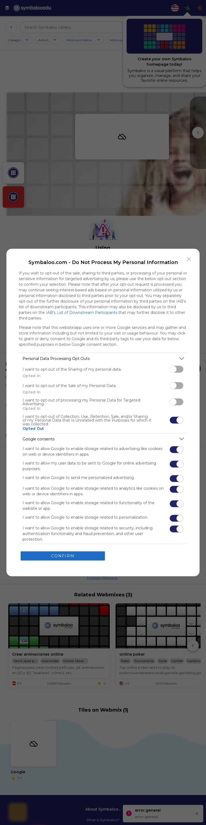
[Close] (189, 259)
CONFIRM (63, 555)
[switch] (176, 369)
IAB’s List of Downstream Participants (81, 312)
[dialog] (103, 412)
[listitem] (103, 358)
